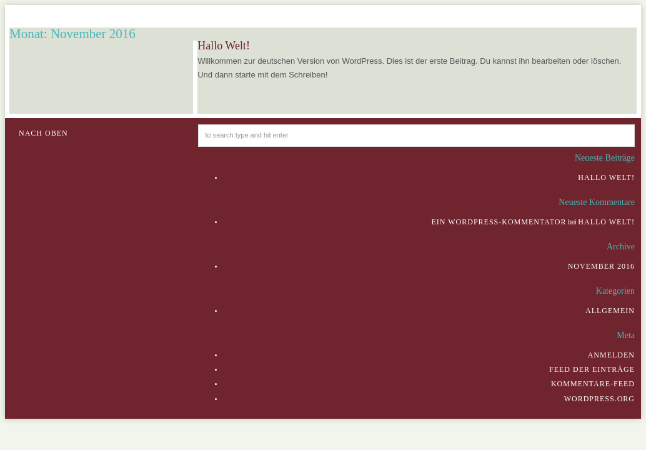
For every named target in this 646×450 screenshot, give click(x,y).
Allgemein (610, 310)
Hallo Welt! (223, 45)
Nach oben (43, 133)
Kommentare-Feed (593, 383)
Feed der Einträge (592, 369)
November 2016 (601, 266)
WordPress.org (599, 398)
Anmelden (611, 355)
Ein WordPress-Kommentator (498, 222)
